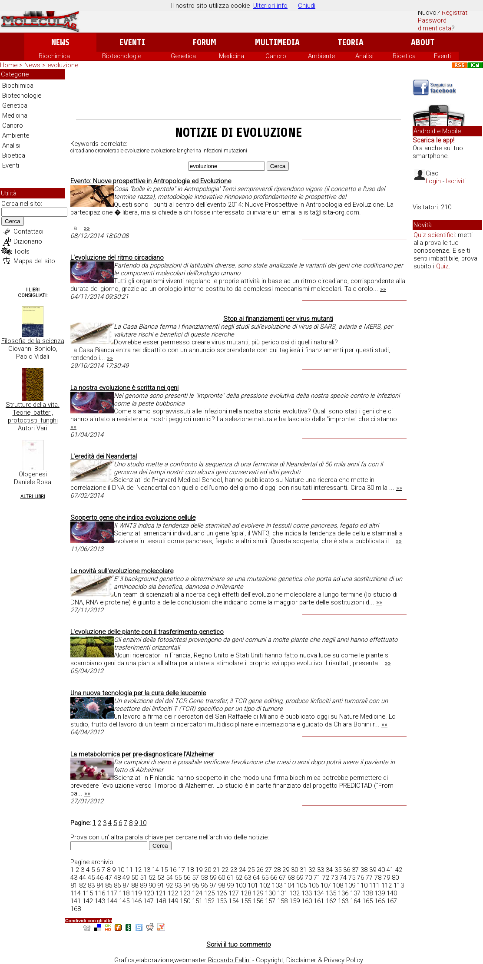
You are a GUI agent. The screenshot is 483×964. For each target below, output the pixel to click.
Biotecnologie (121, 56)
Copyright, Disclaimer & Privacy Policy (309, 960)
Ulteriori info (270, 6)
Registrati (455, 13)
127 (233, 893)
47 (108, 877)
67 (282, 877)
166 (379, 901)
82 (82, 885)
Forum (204, 42)
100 (240, 885)
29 (285, 870)
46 (99, 877)
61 (230, 877)
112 (386, 885)
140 (392, 893)
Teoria (350, 42)
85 (108, 885)
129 (258, 893)
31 (303, 870)
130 (270, 893)
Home (8, 65)
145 (124, 901)
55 (178, 877)
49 (125, 877)
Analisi (364, 56)
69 (299, 877)
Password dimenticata (434, 24)
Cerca (12, 221)
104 (289, 885)
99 (230, 885)
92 (169, 885)
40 (381, 870)
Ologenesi (33, 474)
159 (294, 901)
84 (99, 885)
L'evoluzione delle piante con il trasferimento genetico (147, 632)
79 (386, 877)
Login (433, 181)
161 (319, 901)
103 (277, 885)
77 (369, 877)
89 (143, 885)
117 (112, 893)
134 (319, 893)
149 (173, 901)
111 (374, 885)
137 (355, 893)
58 (204, 877)
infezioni (212, 151)
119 (136, 893)
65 (264, 877)
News (60, 42)
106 (313, 885)
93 (178, 885)
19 (198, 870)
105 (301, 885)
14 (155, 870)
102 (265, 885)
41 (390, 870)
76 (360, 877)
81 (73, 885)
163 (343, 901)
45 (91, 877)
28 (277, 870)
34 (329, 870)
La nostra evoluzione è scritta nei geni (124, 388)
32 (311, 870)
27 (268, 870)
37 (355, 870)
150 (185, 901)
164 (355, 901)
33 (320, 870)
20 (207, 870)
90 (152, 885)
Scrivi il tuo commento (238, 944)
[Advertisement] (238, 92)
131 (282, 893)
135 (331, 893)
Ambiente (321, 56)
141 (75, 901)
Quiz (442, 266)
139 (379, 893)
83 (91, 885)
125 (209, 893)
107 (326, 885)
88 (134, 885)
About (423, 42)
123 (185, 893)
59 (212, 877)
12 (138, 870)
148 (160, 901)
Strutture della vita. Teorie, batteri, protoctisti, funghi (33, 412)
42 (398, 870)
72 (325, 877)
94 (186, 885)
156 (258, 901)
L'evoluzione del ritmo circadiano (117, 257)
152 (209, 901)
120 (148, 893)
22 (225, 870)
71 (317, 877)
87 (125, 885)
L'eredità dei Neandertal (103, 456)
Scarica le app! (433, 140)
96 (204, 885)
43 (73, 877)
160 (306, 901)
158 (282, 901)
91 (160, 885)
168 (75, 909)
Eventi (132, 42)
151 (197, 901)
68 (291, 877)
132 (294, 893)
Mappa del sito (34, 261)
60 (221, 877)
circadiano (82, 151)
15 (164, 870)
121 (160, 893)
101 (253, 885)
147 (148, 901)
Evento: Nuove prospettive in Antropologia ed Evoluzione (150, 181)
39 (372, 870)
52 (152, 877)
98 (221, 885)
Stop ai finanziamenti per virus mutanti (278, 319)
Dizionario (27, 241)
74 (343, 877)
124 (197, 893)
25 (251, 870)
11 (129, 870)
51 (143, 877)
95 (195, 885)
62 (238, 877)
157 (270, 901)
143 (100, 901)
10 (142, 823)
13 (146, 870)
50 (134, 877)
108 (338, 885)
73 (334, 877)
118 (124, 893)
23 (233, 870)
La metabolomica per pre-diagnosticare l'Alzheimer (142, 754)
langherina (189, 151)
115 (88, 893)
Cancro (275, 56)
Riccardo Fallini (229, 960)
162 (331, 901)
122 (173, 893)
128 (246, 893)
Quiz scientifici (434, 235)
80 (395, 877)
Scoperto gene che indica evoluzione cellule (132, 518)
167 (392, 901)
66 (273, 877)
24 (242, 870)
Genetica (183, 56)
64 (256, 877)
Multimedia (277, 42)
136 (343, 893)
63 (247, 877)
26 (259, 870)
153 (221, 901)
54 (169, 877)
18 (190, 870)
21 (216, 870)
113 (399, 885)
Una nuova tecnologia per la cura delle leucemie (138, 693)
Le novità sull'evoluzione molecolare (121, 571)
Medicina (231, 56)
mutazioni (235, 151)
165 (367, 901)
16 (172, 870)
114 (75, 893)
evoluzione (137, 151)
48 (117, 877)
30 (294, 870)
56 (186, 877)
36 (346, 870)
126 (221, 893)
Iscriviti (456, 181)
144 (112, 901)
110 (362, 885)
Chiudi (306, 6)
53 (160, 877)
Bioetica (404, 56)
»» (87, 228)
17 (181, 870)
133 (306, 893)
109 (350, 885)
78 (377, 877)
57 (195, 877)
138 (367, 893)
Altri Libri (32, 496)
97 (212, 885)
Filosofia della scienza (32, 341)
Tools (21, 251)
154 (233, 901)
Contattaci (28, 231)
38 (364, 870)
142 (88, 901)
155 (246, 901)
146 (136, 901)
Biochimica (54, 56)
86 (117, 885)
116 (100, 893)
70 (308, 877)
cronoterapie (109, 151)
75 (351, 877)
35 (337, 870)
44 (82, 877)
